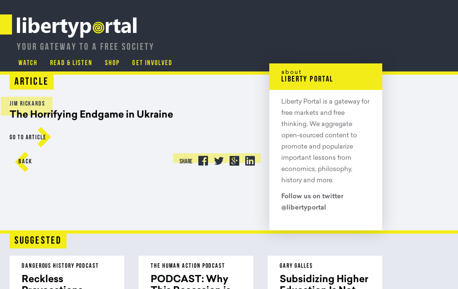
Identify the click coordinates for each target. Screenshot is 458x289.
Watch (289, 42)
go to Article (35, 137)
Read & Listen (332, 42)
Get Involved (415, 42)
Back (33, 162)
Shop (374, 42)
